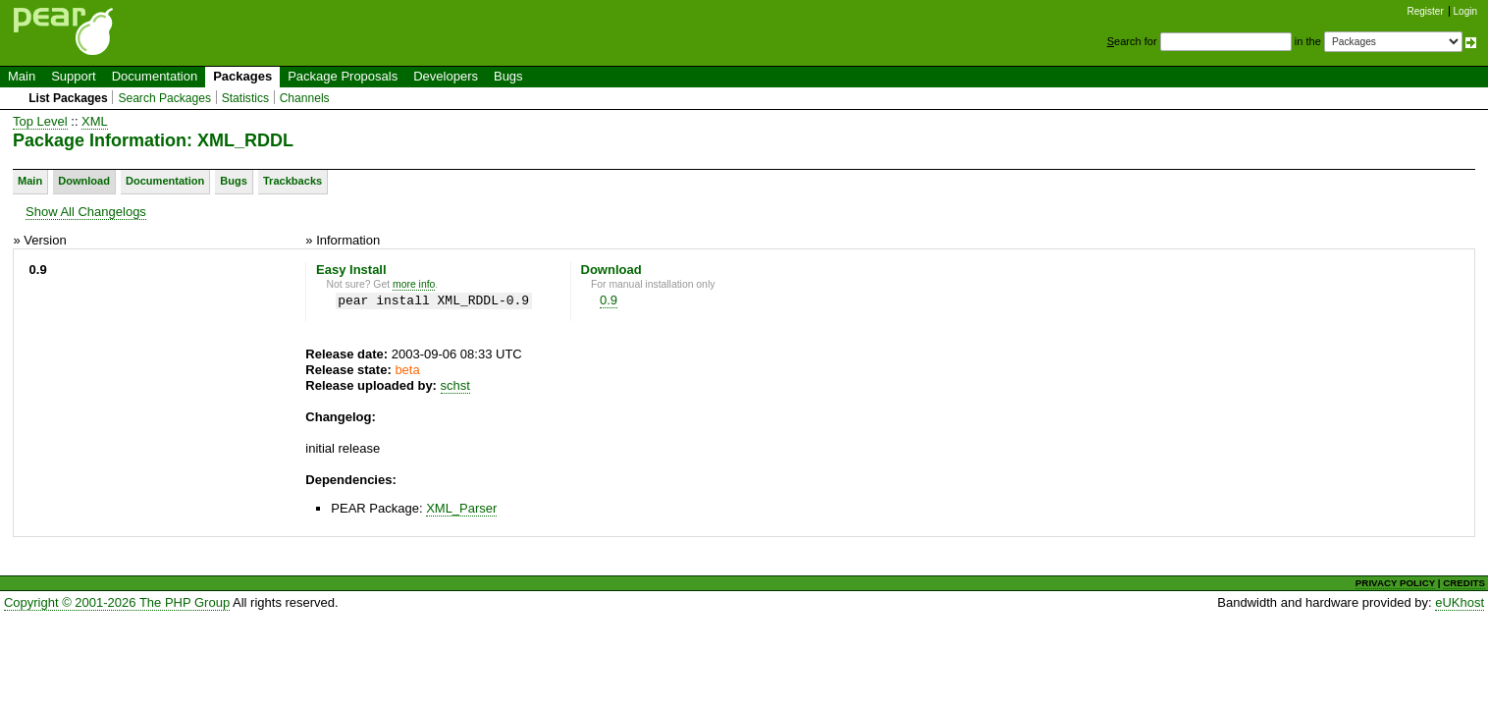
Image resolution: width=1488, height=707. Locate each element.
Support (73, 76)
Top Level (40, 121)
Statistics (245, 98)
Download (84, 181)
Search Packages (164, 98)
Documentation (154, 76)
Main (21, 76)
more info (414, 284)
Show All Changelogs (86, 211)
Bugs (508, 76)
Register (1426, 11)
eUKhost (1459, 602)
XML (94, 121)
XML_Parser (461, 508)
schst (455, 385)
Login (1465, 11)
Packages (242, 76)
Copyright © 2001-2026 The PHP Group (117, 602)
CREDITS (1464, 582)
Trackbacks (292, 181)
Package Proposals (343, 76)
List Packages (68, 98)
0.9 (608, 300)
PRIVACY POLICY (1395, 582)
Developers (445, 76)
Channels (305, 98)
